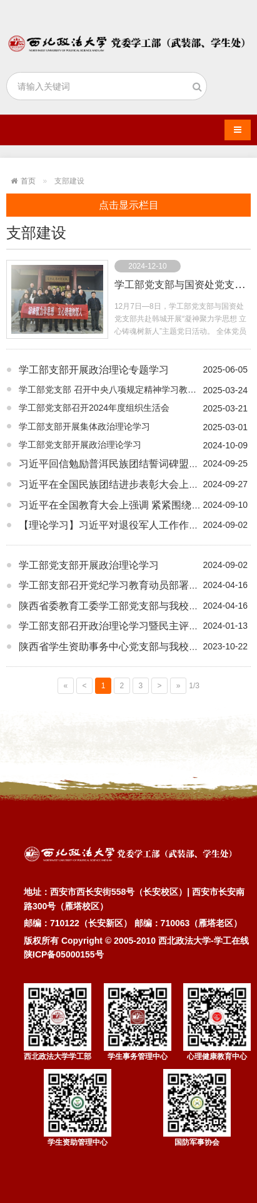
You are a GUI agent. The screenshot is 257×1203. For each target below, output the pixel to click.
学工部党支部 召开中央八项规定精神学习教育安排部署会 (129, 390)
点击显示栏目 (129, 205)
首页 (28, 181)
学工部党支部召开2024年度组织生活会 (94, 408)
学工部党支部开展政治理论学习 (80, 445)
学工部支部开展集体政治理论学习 (84, 426)
